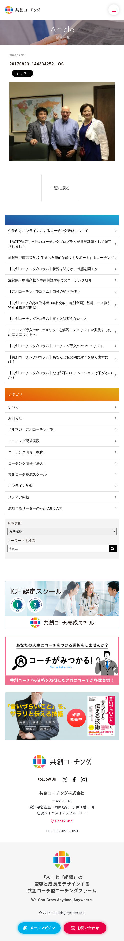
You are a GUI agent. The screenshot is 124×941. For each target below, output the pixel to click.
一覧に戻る (60, 188)
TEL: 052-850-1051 (62, 830)
